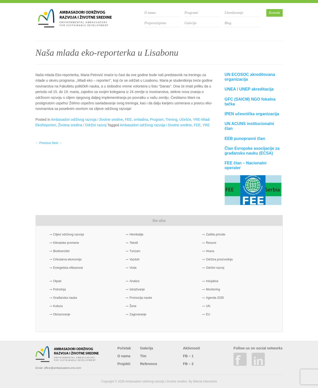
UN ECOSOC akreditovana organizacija (250, 76)
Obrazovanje (61, 314)
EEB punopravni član (245, 138)
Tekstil (133, 243)
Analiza (134, 281)
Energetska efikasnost (68, 268)
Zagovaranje (137, 314)
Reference (148, 364)
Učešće (185, 119)
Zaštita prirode (215, 234)
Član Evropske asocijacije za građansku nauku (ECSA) (252, 150)
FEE (128, 119)
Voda (132, 268)
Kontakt (274, 13)
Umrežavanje (234, 13)
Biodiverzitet (61, 251)
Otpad (57, 281)
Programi (191, 13)
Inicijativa (212, 281)
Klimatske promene (66, 243)
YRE (206, 125)
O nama (150, 13)
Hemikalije (136, 234)
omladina (141, 119)
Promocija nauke (140, 298)
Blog (228, 23)
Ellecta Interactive (205, 381)
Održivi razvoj (215, 268)
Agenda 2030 (215, 298)
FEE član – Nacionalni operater (246, 165)
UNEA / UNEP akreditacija (249, 89)
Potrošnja (59, 289)
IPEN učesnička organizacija (252, 114)
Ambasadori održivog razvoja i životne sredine (87, 119)
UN (208, 306)
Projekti (124, 364)
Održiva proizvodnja (219, 259)
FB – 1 (188, 356)
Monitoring (213, 289)
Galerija (190, 23)
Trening (171, 119)
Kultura (58, 306)
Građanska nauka (65, 298)
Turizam (134, 251)
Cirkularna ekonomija (67, 259)
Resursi (211, 243)
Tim (143, 356)
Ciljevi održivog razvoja (68, 234)
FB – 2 (188, 364)
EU (208, 314)
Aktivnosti (191, 348)
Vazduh (134, 259)
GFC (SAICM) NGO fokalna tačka (250, 101)
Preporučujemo (155, 23)
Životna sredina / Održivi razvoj (82, 125)
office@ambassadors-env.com (62, 367)
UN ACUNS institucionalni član (249, 126)
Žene (132, 306)
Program (157, 119)
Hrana (210, 251)
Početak (124, 348)
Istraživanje (137, 289)
